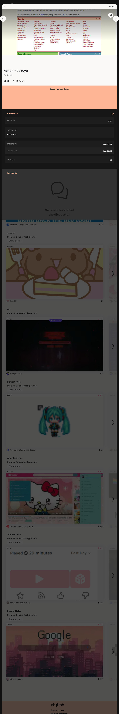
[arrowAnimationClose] (3, 19)
